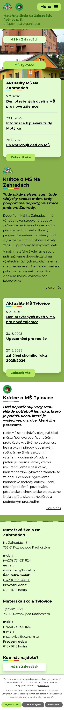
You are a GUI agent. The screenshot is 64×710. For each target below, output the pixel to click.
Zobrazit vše (21, 157)
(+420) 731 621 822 (17, 627)
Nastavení (54, 704)
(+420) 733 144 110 (16, 580)
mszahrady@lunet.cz (19, 570)
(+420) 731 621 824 (17, 560)
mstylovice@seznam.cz (21, 637)
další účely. (43, 685)
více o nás (53, 287)
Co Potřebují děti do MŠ (28, 145)
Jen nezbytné (33, 704)
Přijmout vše (11, 704)
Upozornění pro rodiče (26, 339)
